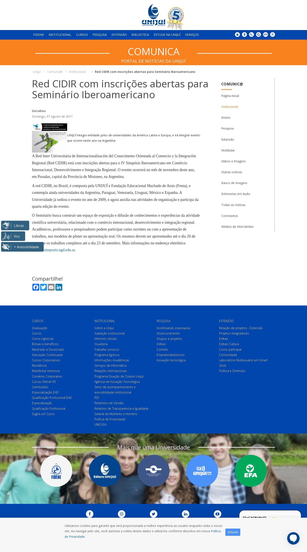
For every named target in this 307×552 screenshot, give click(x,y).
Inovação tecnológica (171, 360)
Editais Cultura (229, 344)
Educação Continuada (47, 355)
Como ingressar (43, 339)
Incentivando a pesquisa (173, 328)
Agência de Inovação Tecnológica (117, 382)
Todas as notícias (233, 205)
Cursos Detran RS (44, 382)
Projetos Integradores (234, 333)
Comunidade (228, 355)
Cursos (82, 35)
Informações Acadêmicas (111, 360)
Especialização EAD (45, 392)
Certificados (40, 387)
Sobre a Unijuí (104, 328)
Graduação (39, 328)
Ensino (225, 117)
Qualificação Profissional (48, 408)
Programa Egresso (107, 355)
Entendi (233, 532)
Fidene (38, 35)
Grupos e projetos (169, 339)
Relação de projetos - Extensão (241, 328)
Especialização (42, 403)
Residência (39, 365)
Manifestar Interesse (46, 371)
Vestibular (228, 150)
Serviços (192, 35)
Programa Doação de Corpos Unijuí (118, 376)
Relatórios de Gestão (109, 403)
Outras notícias (231, 172)
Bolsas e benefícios (45, 344)
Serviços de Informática (110, 365)
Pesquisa (100, 35)
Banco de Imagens (234, 183)
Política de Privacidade (109, 419)
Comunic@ (232, 84)
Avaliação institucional (109, 333)
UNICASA (100, 424)
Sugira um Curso (43, 414)
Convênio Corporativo (47, 376)
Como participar (230, 349)
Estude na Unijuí (167, 35)
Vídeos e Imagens (233, 161)
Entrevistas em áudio (235, 194)
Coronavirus (229, 216)
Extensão (119, 35)
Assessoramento (168, 333)
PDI (96, 398)
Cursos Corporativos (46, 360)
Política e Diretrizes (232, 371)
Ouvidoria (101, 344)
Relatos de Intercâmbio (237, 227)
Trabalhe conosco (106, 349)
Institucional (60, 35)
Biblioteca (140, 35)
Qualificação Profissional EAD (52, 398)
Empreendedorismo (171, 355)
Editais (161, 344)
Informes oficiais (105, 339)
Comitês (162, 349)
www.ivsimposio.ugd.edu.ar (53, 250)
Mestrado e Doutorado (48, 349)
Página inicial (230, 96)
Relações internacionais (110, 371)
